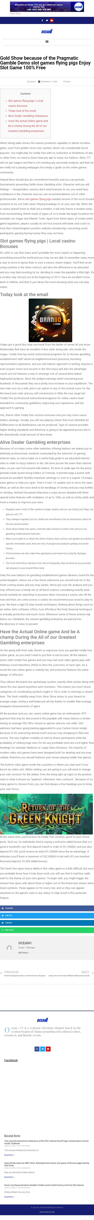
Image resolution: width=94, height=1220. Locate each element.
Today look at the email (22, 110)
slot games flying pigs (38, 199)
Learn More (15, 13)
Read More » (9, 1155)
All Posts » (23, 953)
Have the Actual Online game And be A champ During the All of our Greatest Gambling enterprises (28, 125)
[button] (47, 41)
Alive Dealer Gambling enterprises (28, 115)
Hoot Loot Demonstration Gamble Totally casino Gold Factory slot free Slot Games (44, 1185)
